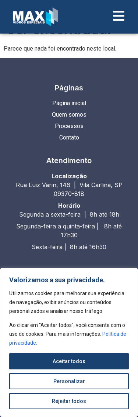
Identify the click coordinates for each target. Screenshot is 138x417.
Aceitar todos (69, 361)
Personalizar (69, 381)
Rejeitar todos (69, 401)
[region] (69, 342)
